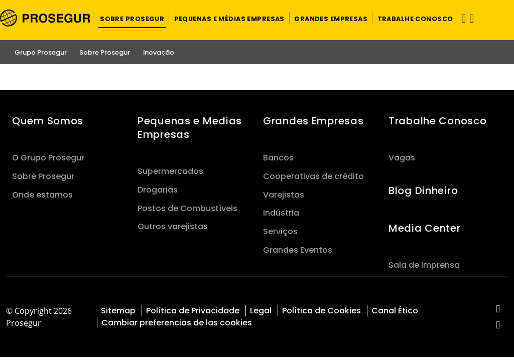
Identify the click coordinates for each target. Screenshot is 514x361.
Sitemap (118, 310)
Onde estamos (42, 195)
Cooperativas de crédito (313, 176)
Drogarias (158, 190)
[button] (132, 18)
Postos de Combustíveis (187, 208)
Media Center (425, 228)
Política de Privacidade (192, 310)
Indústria (281, 213)
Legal (261, 310)
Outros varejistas (173, 226)
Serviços (280, 231)
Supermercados (170, 171)
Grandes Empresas (313, 121)
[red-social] (498, 309)
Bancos (278, 157)
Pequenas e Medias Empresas (190, 127)
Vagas (402, 157)
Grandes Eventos (297, 250)
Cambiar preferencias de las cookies (176, 322)
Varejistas (283, 195)
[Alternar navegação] (460, 18)
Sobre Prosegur (43, 176)
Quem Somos (47, 121)
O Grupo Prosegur (48, 157)
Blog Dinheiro (423, 191)
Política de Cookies (321, 310)
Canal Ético (394, 310)
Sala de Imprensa (424, 265)
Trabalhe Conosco (437, 121)
